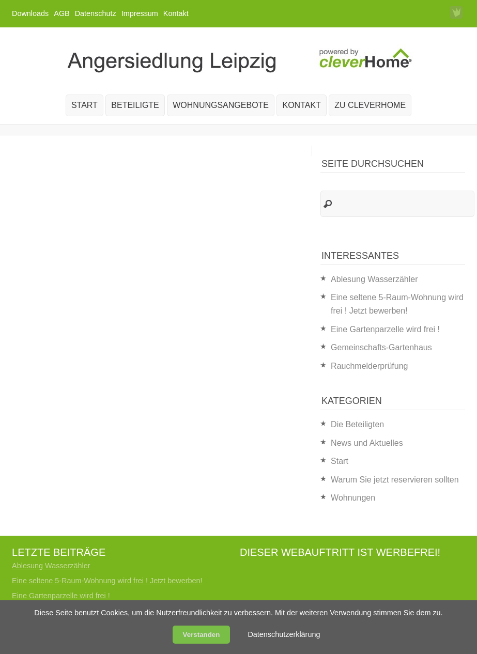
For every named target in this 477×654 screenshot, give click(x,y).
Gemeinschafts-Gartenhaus (381, 347)
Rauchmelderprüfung (369, 366)
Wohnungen (353, 497)
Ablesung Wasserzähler (374, 279)
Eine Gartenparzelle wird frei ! (385, 329)
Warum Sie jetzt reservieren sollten (395, 479)
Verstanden (201, 635)
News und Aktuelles (367, 443)
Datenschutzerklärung (284, 634)
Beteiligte (135, 105)
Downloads (30, 13)
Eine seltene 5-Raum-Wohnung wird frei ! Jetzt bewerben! (107, 581)
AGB (61, 13)
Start (84, 105)
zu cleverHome (370, 105)
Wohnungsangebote (221, 105)
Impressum (139, 13)
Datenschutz (95, 13)
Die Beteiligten (357, 424)
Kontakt (176, 13)
